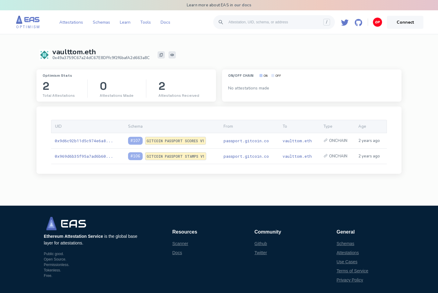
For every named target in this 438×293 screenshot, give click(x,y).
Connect (405, 22)
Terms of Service (352, 270)
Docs (165, 22)
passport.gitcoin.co (246, 140)
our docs (243, 5)
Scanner (180, 243)
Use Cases (347, 261)
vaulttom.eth (297, 140)
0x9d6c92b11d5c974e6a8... (84, 140)
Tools (145, 22)
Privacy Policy (350, 280)
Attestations (71, 22)
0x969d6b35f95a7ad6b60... (84, 156)
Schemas (101, 22)
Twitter (261, 252)
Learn (125, 22)
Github (261, 243)
